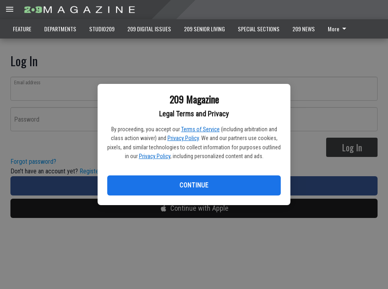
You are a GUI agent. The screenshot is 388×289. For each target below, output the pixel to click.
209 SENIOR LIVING (204, 28)
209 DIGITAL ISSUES (149, 28)
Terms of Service (200, 129)
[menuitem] (339, 29)
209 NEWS (303, 28)
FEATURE (22, 28)
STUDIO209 (101, 28)
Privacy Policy (183, 138)
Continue (194, 185)
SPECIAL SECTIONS (259, 28)
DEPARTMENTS (60, 28)
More (338, 29)
